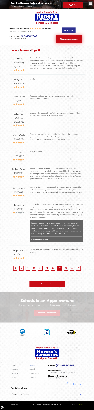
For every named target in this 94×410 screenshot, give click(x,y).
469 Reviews (46, 28)
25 (47, 268)
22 (28, 268)
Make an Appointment (69, 39)
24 (40, 268)
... (21, 268)
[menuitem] (19, 365)
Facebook (67, 384)
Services (15, 369)
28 (66, 268)
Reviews (24, 50)
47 (78, 268)
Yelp (81, 384)
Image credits (14, 404)
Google (74, 384)
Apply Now (73, 5)
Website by (77, 404)
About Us (15, 377)
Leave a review (47, 284)
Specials (32, 369)
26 (53, 268)
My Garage (69, 30)
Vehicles (15, 373)
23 (34, 268)
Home (14, 50)
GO (80, 394)
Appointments (34, 373)
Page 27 (35, 50)
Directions (32, 377)
